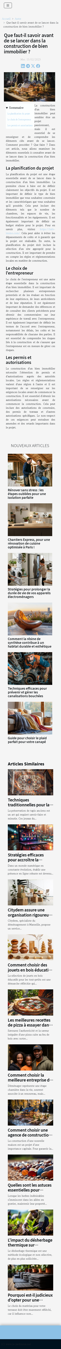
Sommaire (16, 107)
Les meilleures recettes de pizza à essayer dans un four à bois (29, 1025)
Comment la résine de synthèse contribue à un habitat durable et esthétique (29, 642)
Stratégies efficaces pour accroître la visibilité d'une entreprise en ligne (26, 862)
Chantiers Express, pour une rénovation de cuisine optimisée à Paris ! (29, 543)
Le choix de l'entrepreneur (19, 119)
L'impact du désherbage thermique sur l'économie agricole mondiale (30, 1247)
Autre (18, 19)
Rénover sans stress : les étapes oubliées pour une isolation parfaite (27, 494)
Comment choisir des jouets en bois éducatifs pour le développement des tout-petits (30, 972)
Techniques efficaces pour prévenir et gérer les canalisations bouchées (27, 692)
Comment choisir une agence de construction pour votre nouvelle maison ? (29, 1137)
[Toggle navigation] (8, 5)
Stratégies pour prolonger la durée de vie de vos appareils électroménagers (29, 593)
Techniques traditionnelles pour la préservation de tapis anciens (28, 807)
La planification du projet (18, 113)
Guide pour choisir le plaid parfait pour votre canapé (27, 740)
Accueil (6, 19)
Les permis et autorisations (20, 125)
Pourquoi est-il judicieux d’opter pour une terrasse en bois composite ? (30, 1302)
